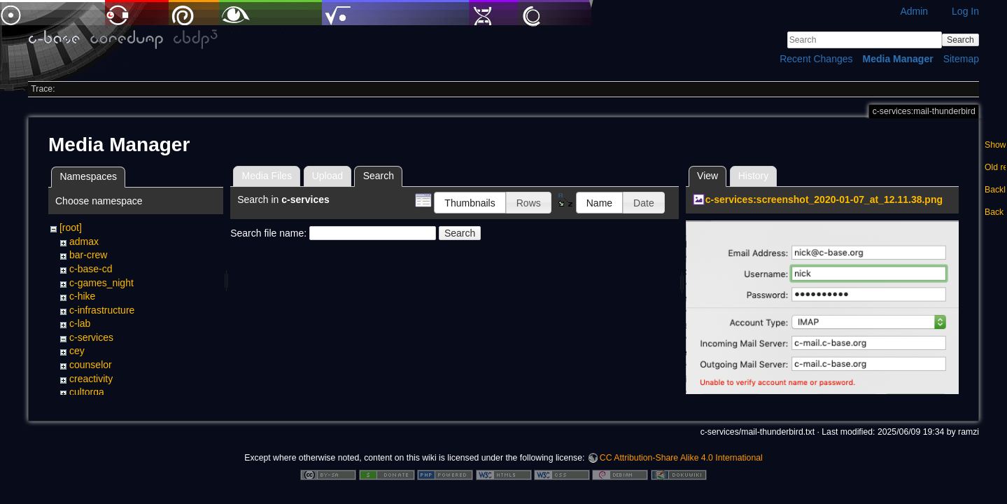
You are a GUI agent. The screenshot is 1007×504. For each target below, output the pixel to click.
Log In (965, 11)
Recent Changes (816, 58)
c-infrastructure (101, 310)
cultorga (86, 392)
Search (960, 40)
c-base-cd (90, 268)
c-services (91, 337)
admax (84, 241)
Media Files (267, 175)
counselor (90, 364)
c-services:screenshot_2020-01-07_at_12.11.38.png (824, 199)
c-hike (82, 296)
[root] (70, 227)
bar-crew (88, 254)
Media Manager (898, 58)
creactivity (91, 378)
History (753, 175)
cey (77, 350)
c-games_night (101, 282)
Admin (914, 11)
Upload (327, 175)
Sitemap (961, 58)
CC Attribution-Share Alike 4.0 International (681, 458)
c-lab (79, 323)
